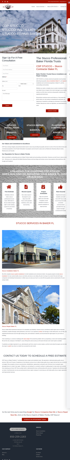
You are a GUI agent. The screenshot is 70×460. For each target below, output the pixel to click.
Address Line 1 (5, 81)
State (20, 85)
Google (29, 412)
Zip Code (3, 90)
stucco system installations (17, 274)
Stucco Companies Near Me (45, 412)
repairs (64, 81)
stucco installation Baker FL (53, 81)
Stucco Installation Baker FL (10, 271)
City (2, 85)
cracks (40, 331)
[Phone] (18, 73)
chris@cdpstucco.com (64, 1)
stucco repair (27, 338)
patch (9, 346)
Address (4, 77)
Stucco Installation (40, 431)
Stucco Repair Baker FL (9, 326)
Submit (7, 105)
